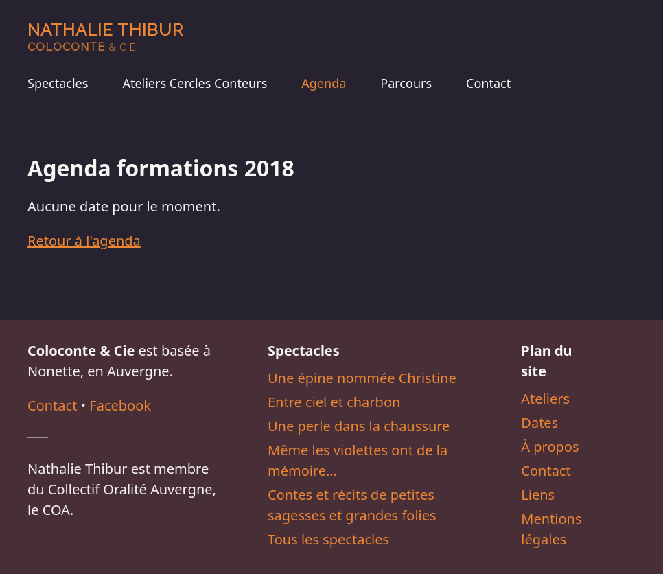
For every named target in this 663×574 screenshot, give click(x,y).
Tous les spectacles (328, 539)
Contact (488, 83)
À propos (550, 446)
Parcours (406, 83)
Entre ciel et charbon (334, 402)
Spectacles (57, 83)
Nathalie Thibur (105, 37)
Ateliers (545, 398)
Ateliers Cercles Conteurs (194, 83)
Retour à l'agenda (84, 240)
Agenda (323, 83)
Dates (539, 422)
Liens (538, 494)
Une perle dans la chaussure (359, 426)
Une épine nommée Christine (362, 378)
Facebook (120, 405)
